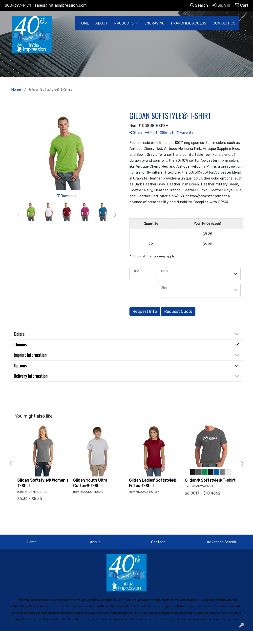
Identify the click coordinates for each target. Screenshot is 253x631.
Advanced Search (221, 542)
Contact (158, 542)
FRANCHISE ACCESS (188, 23)
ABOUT (101, 23)
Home (32, 542)
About (95, 542)
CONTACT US (224, 23)
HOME (84, 23)
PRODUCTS (126, 23)
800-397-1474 (18, 5)
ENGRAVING (154, 23)
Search (199, 5)
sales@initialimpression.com (61, 5)
